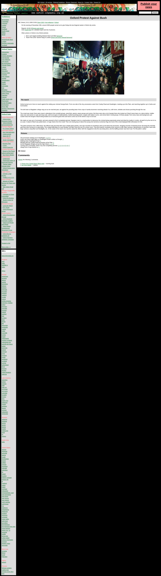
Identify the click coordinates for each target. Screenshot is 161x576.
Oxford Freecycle (8, 147)
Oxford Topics (7, 49)
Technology (5, 105)
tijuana (4, 408)
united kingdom (6, 372)
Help (91, 2)
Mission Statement (71, 2)
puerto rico (5, 400)
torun (3, 367)
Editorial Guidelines (59, 2)
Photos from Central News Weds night (32, 163)
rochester (4, 517)
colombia (4, 393)
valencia (4, 374)
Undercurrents (7, 134)
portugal (4, 352)
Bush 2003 (41, 22)
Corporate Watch (8, 206)
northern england (7, 340)
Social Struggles (7, 103)
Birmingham (5, 19)
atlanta (4, 455)
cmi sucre (4, 391)
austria (4, 282)
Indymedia (5, 86)
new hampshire (6, 495)
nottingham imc (6, 342)
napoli (3, 337)
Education (5, 71)
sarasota (4, 532)
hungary (4, 310)
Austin (3, 457)
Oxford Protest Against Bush (88, 17)
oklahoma (5, 508)
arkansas (4, 451)
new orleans (5, 500)
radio (3, 263)
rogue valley (5, 519)
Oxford (57, 22)
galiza (3, 305)
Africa (3, 271)
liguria (3, 321)
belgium (4, 288)
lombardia (5, 327)
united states (5, 538)
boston (4, 461)
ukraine (4, 370)
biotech (4, 562)
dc (2, 472)
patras (3, 346)
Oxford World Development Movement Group (7, 228)
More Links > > (6, 247)
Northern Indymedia (8, 43)
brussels (4, 291)
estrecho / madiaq (7, 303)
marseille (4, 333)
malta (3, 331)
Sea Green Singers (8, 155)
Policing (4, 97)
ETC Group (6, 207)
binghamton (5, 459)
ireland (4, 312)
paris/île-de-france (7, 344)
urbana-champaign (7, 540)
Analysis (4, 54)
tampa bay (5, 536)
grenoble (4, 308)
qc (2, 434)
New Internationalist (8, 132)
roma (3, 353)
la (2, 481)
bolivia (4, 382)
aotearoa (4, 419)
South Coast (5, 31)
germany (4, 306)
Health (4, 82)
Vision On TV (6, 136)
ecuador (4, 395)
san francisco (6, 525)
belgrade (4, 290)
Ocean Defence (6, 91)
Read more (28, 30)
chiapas (4, 384)
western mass (6, 543)
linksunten (5, 325)
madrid (4, 329)
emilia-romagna (6, 301)
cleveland (4, 466)
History (4, 84)
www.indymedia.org (7, 256)
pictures (59, 36)
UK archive (49, 2)
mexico (4, 397)
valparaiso (5, 412)
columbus (4, 470)
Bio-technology (6, 63)
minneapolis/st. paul (8, 493)
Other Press (5, 93)
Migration (4, 90)
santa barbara (6, 528)
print (3, 261)
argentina (4, 380)
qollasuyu (4, 402)
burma (4, 423)
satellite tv (5, 265)
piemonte (4, 348)
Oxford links (6, 114)
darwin (4, 425)
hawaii (4, 474)
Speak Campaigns (8, 140)
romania (4, 355)
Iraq (3, 88)
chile (3, 385)
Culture (4, 67)
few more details (26, 165)
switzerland (5, 365)
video (3, 267)
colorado (4, 468)
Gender (4, 78)
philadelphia (5, 510)
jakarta (4, 427)
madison (4, 483)
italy (3, 316)
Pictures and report (37, 28)
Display (20, 159)
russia (3, 357)
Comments (24, 155)
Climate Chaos (6, 65)
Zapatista (4, 110)
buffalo (4, 462)
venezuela (5, 414)
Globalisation (6, 80)
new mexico (5, 498)
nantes (4, 335)
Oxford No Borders (8, 198)
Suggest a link (6, 243)
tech (3, 573)
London (4, 25)
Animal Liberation (7, 56)
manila (4, 429)
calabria (4, 295)
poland (4, 350)
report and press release (58, 37)
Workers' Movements (8, 108)
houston (4, 476)
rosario (4, 404)
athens (4, 280)
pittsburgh (5, 511)
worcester (5, 545)
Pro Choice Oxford (8, 128)
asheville (4, 453)
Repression (5, 101)
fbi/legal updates (7, 568)
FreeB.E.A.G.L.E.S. (8, 177)
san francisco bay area (8, 526)
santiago (4, 406)
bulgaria (4, 293)
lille (3, 323)
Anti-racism (5, 61)
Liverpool (4, 23)
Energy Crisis (6, 73)
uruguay (4, 410)
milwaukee (5, 491)
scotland (4, 361)
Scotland (4, 45)
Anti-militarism (49, 22)
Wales (3, 33)
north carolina (6, 502)
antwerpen (5, 276)
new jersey (5, 496)
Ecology (4, 69)
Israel (3, 555)
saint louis (5, 521)
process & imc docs (7, 572)
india (3, 442)
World (3, 34)
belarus (4, 286)
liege (3, 320)
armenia (4, 278)
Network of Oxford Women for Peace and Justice (8, 183)
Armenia (4, 551)
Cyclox (5, 145)
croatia (4, 297)
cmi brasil (4, 389)
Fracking (4, 74)
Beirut (3, 553)
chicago (4, 464)
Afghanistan (5, 52)
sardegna (4, 359)
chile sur (4, 387)
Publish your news (149, 5)
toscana (4, 368)
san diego (5, 523)
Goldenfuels (6, 159)
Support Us (97, 2)
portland (4, 513)
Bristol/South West (7, 39)
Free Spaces (5, 76)
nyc (3, 506)
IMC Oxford (41, 2)
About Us (80, 2)
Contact (87, 2)
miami (3, 487)
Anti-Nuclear (5, 58)
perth (3, 432)
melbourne (5, 431)
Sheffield (4, 29)
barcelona (5, 284)
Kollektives (6, 17)
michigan (4, 489)
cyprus (4, 299)
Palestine (4, 95)
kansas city (5, 479)
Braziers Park (7, 143)
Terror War (5, 106)
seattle (4, 534)
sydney (4, 436)
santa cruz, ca (6, 530)
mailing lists (5, 570)
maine (3, 485)
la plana (4, 318)
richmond (4, 515)
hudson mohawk (7, 477)
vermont (4, 542)
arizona (4, 449)
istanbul (4, 314)
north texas (5, 504)
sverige (4, 363)
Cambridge (5, 21)
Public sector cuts (7, 99)
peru (3, 399)
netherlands (5, 338)
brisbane (4, 421)
